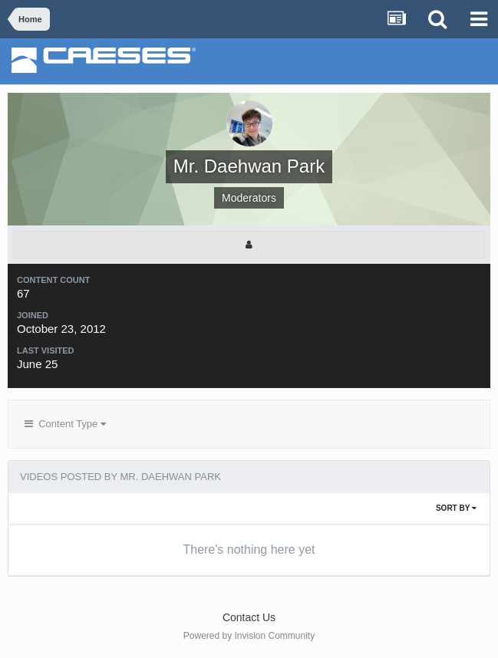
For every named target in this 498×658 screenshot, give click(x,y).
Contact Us (249, 617)
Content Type (65, 423)
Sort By (456, 508)
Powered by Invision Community (249, 635)
